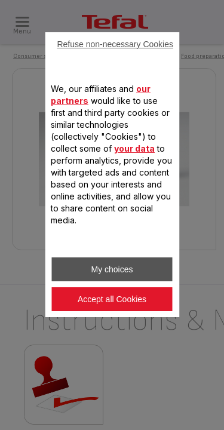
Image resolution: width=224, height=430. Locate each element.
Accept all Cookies (112, 299)
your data (134, 148)
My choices (112, 269)
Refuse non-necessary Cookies (115, 44)
